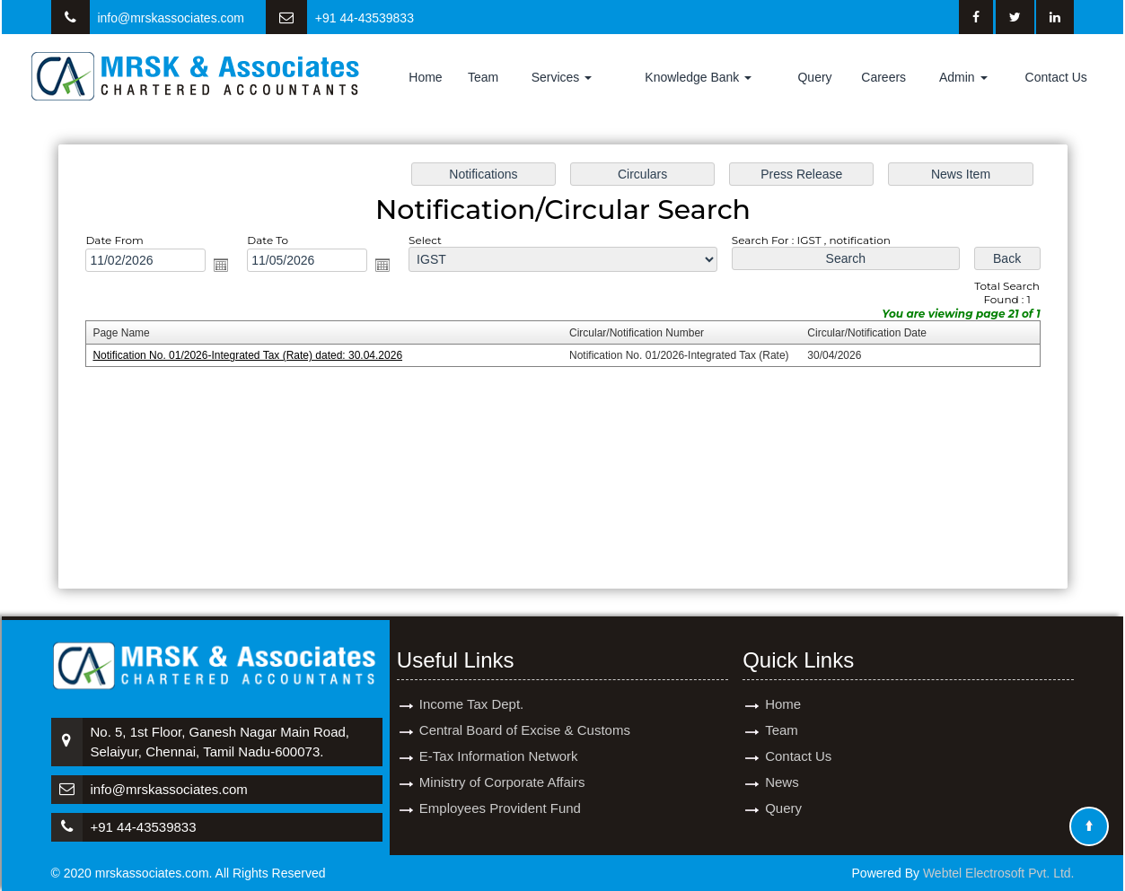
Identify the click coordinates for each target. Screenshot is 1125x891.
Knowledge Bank (698, 77)
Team (483, 77)
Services (562, 77)
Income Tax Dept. (471, 678)
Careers (883, 77)
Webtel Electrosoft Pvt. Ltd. (999, 873)
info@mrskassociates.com (170, 18)
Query (814, 77)
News (782, 756)
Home (425, 77)
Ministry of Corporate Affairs (502, 756)
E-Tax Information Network (498, 730)
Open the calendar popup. (224, 265)
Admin (963, 77)
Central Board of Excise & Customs (524, 704)
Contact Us (1056, 77)
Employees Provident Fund (500, 782)
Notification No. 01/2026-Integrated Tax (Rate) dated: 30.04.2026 (251, 356)
